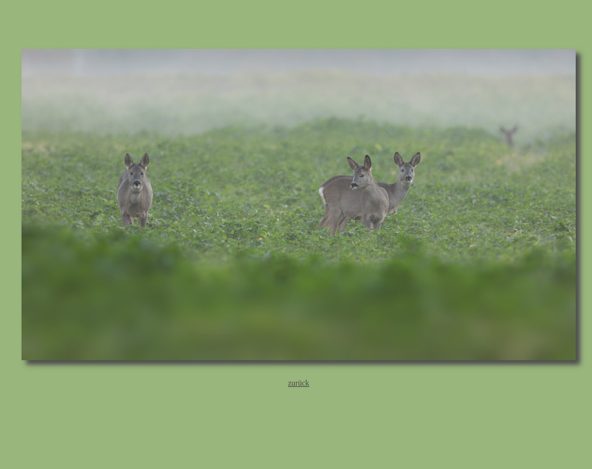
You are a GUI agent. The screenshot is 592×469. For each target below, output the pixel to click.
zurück (299, 383)
